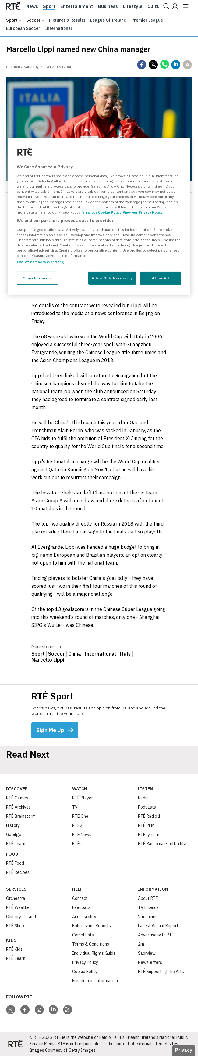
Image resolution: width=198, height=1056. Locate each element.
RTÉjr (77, 843)
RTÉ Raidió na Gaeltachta (162, 843)
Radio (143, 798)
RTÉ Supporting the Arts (161, 971)
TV (75, 807)
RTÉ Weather (18, 907)
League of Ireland (108, 20)
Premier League (147, 20)
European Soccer (23, 28)
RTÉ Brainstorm (21, 816)
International (58, 28)
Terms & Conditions (90, 944)
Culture (155, 6)
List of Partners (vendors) (40, 262)
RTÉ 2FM (146, 825)
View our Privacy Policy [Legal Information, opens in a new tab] (142, 212)
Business (108, 6)
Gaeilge (13, 834)
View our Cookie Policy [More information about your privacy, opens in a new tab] (101, 212)
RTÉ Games (17, 798)
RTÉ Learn (15, 843)
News (32, 6)
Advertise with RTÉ (156, 935)
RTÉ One (80, 816)
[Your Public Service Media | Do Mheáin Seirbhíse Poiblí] (15, 1044)
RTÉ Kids (14, 949)
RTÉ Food (15, 863)
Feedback (81, 907)
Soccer (33, 20)
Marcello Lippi (47, 660)
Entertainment (76, 6)
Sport (49, 6)
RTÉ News (81, 834)
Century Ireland (21, 916)
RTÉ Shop (15, 925)
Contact (80, 898)
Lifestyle (133, 6)
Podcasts (147, 807)
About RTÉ (148, 898)
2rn (141, 944)
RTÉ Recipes (18, 872)
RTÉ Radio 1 (149, 816)
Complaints (83, 935)
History (13, 825)
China (74, 654)
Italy (125, 654)
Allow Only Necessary (112, 278)
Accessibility (84, 916)
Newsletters (150, 962)
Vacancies (147, 916)
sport (12, 20)
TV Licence (148, 907)
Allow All (160, 278)
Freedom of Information (95, 980)
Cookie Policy (84, 971)
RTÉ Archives (18, 807)
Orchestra (15, 898)
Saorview (147, 953)
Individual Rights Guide (94, 953)
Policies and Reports (91, 925)
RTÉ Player (82, 798)
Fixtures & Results (67, 20)
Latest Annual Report (158, 925)
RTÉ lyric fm (149, 834)
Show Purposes (37, 278)
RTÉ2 (77, 825)
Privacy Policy (85, 962)
